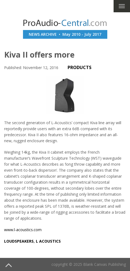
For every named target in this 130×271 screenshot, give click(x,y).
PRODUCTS (79, 67)
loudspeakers (19, 241)
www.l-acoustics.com (23, 229)
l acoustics (48, 241)
